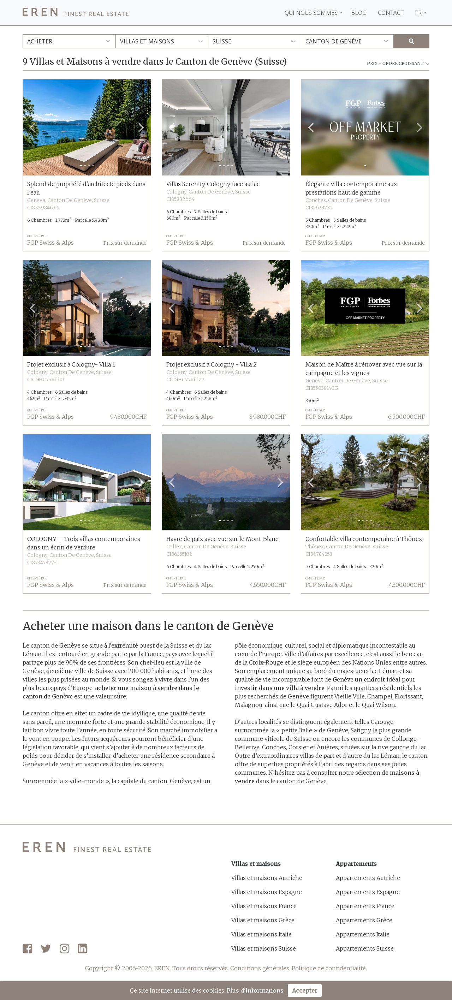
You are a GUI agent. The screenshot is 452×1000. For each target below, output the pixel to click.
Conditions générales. (260, 968)
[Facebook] (27, 949)
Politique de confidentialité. (329, 968)
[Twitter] (46, 949)
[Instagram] (64, 949)
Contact (391, 13)
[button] (32, 127)
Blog (359, 13)
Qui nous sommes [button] (314, 13)
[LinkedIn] (82, 949)
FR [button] (421, 13)
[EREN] (76, 13)
